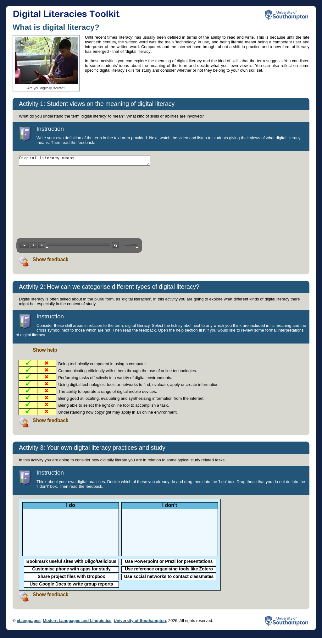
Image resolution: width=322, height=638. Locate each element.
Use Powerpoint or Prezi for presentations (169, 563)
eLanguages (29, 622)
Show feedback (51, 261)
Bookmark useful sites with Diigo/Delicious (71, 563)
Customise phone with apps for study (71, 570)
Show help (45, 352)
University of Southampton (140, 622)
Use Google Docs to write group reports (71, 585)
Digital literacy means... (92, 162)
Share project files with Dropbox (71, 578)
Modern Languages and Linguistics (77, 622)
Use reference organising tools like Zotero (169, 570)
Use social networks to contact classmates (169, 578)
